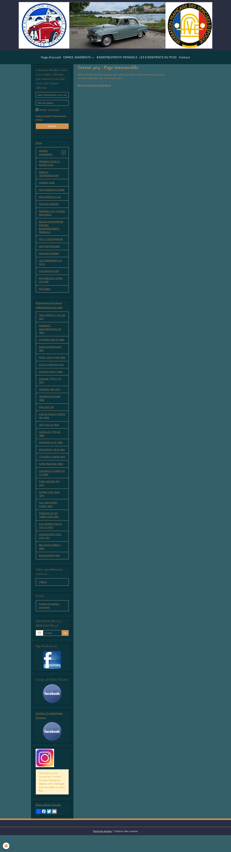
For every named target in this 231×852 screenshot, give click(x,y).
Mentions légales (102, 847)
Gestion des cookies (126, 847)
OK (65, 649)
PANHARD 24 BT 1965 (51, 449)
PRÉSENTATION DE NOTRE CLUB (49, 165)
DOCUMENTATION (49, 275)
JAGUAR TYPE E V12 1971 (50, 386)
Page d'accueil (51, 59)
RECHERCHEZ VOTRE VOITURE (51, 284)
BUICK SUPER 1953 (49, 571)
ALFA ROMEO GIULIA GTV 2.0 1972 (50, 541)
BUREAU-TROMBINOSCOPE (49, 176)
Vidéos (43, 598)
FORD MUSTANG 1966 (51, 478)
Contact (184, 59)
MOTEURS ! (45, 293)
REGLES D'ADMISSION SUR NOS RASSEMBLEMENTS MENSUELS (51, 230)
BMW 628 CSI (46, 413)
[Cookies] (6, 846)
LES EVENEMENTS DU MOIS (158, 59)
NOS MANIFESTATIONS (52, 192)
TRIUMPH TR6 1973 (50, 395)
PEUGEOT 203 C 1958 (51, 377)
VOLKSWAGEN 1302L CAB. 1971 (50, 552)
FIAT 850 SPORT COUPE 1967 (48, 519)
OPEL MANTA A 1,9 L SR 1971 (50, 321)
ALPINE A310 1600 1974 (49, 508)
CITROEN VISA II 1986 (52, 344)
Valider (52, 128)
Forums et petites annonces (49, 622)
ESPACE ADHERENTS (77, 59)
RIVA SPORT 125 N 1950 (49, 458)
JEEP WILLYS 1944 (49, 431)
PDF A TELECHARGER (51, 242)
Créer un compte (44, 118)
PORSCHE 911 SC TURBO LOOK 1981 (49, 530)
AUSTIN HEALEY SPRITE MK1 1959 (48, 422)
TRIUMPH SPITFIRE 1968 (50, 404)
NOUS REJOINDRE (49, 257)
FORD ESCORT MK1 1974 (49, 498)
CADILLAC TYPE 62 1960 (50, 440)
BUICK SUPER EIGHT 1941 (50, 354)
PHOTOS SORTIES (49, 207)
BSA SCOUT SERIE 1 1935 (50, 562)
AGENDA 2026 (47, 185)
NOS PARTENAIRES (49, 250)
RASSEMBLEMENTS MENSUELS (117, 59)
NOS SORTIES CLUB (50, 199)
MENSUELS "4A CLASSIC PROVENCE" (52, 216)
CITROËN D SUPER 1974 (49, 469)
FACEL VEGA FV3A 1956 (52, 362)
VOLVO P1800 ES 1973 (51, 370)
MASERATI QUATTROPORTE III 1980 (50, 334)
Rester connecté (49, 111)
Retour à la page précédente (95, 87)
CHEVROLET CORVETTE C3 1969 (52, 487)
